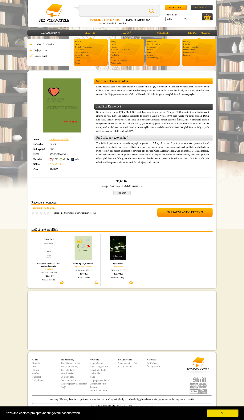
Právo (149, 52)
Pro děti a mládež (199, 33)
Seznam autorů (50, 33)
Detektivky (79, 49)
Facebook (36, 377)
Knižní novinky (125, 366)
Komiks (186, 55)
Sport (113, 57)
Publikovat (176, 7)
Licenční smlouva (98, 383)
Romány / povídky (191, 47)
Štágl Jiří (49, 269)
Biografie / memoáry (83, 47)
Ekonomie (151, 41)
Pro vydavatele (125, 359)
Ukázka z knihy (48, 280)
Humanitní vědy (154, 47)
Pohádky (187, 41)
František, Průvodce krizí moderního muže (48, 264)
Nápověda (151, 359)
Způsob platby (67, 377)
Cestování (115, 52)
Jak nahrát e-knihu (98, 370)
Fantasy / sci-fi (81, 57)
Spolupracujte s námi (127, 363)
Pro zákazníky (67, 359)
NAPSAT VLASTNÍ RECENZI (185, 212)
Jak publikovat (96, 363)
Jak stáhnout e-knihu (70, 363)
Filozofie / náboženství (120, 49)
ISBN (92, 377)
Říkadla (186, 44)
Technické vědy (153, 44)
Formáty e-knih (68, 373)
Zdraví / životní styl (119, 60)
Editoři (35, 370)
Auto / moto (116, 63)
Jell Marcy (118, 266)
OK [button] (223, 413)
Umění (113, 44)
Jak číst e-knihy (68, 370)
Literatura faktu (81, 52)
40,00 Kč (84, 274)
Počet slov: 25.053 (118, 270)
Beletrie (90, 33)
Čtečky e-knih (153, 366)
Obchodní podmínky (70, 380)
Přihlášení (201, 7)
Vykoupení (118, 263)
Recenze (93, 387)
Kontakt (36, 363)
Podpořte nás (38, 380)
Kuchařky (115, 55)
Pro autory (94, 359)
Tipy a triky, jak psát (99, 366)
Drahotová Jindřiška (59, 139)
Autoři (35, 366)
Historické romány (82, 55)
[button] (82, 413)
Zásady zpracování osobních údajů (74, 385)
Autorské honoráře (98, 390)
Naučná (126, 33)
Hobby (113, 41)
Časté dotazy (153, 363)
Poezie (77, 63)
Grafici (35, 373)
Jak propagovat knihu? (100, 380)
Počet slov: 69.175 (49, 272)
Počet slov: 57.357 (84, 270)
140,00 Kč (49, 276)
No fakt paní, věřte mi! (83, 263)
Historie (114, 47)
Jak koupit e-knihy (69, 366)
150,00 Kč (118, 274)
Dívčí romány (189, 49)
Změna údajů (96, 373)
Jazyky (150, 49)
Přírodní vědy (152, 57)
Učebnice (163, 33)
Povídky (78, 44)
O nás (35, 359)
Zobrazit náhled (57, 164)
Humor (77, 60)
